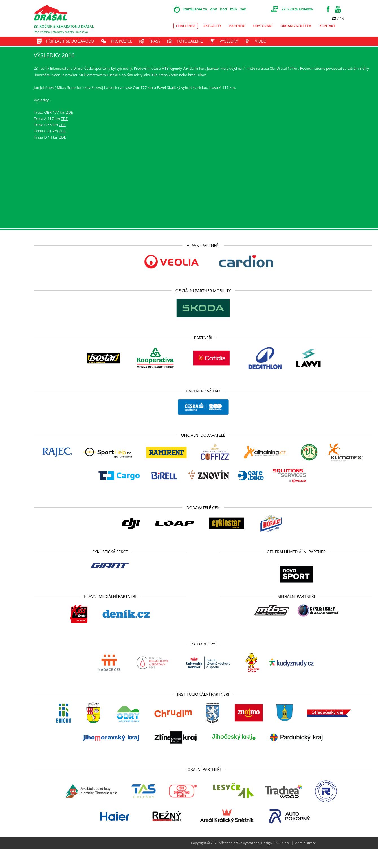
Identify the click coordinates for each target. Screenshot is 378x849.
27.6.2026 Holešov (297, 9)
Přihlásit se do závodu (70, 41)
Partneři (237, 25)
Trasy (155, 41)
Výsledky (229, 41)
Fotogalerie (190, 41)
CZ (334, 18)
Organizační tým (295, 25)
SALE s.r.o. (282, 843)
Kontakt (327, 25)
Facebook (327, 9)
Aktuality (212, 25)
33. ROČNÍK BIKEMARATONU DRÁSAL (64, 26)
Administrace (305, 843)
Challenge (185, 25)
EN (341, 18)
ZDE (69, 112)
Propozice (121, 41)
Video (260, 41)
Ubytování (263, 25)
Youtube (337, 9)
